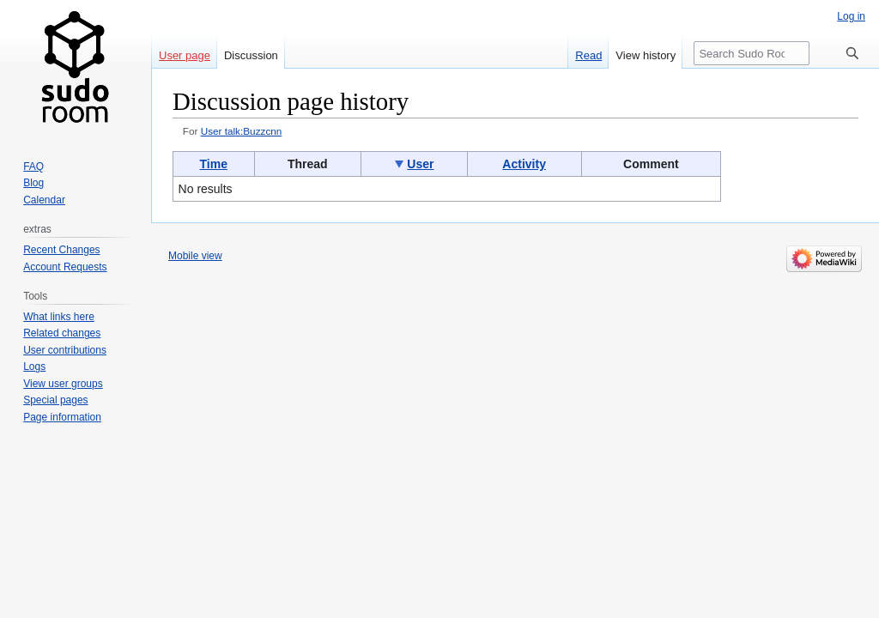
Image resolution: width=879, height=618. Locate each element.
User (420, 164)
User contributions (64, 350)
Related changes (61, 333)
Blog (33, 183)
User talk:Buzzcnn (241, 130)
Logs (34, 366)
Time (213, 164)
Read (588, 55)
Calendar (44, 200)
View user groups (63, 384)
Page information (62, 417)
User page (184, 55)
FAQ (33, 167)
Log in (851, 16)
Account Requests (64, 267)
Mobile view (195, 256)
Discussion (251, 55)
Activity (524, 164)
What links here (58, 317)
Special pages (55, 400)
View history (645, 55)
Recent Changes (61, 250)
